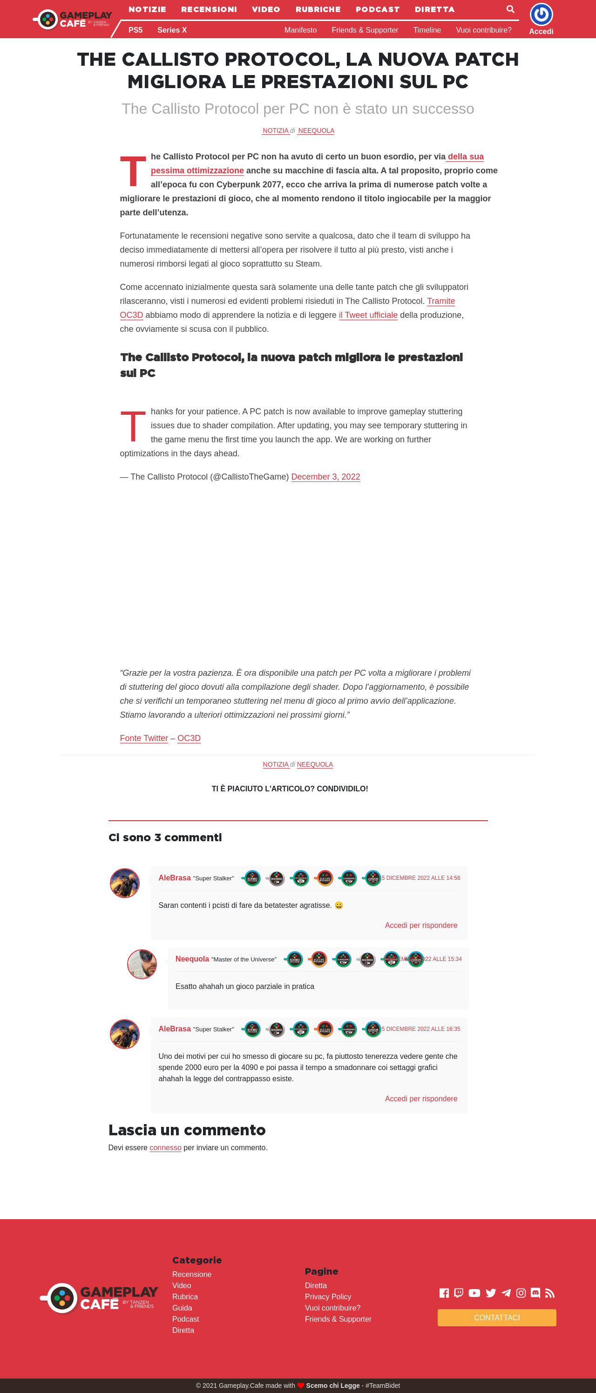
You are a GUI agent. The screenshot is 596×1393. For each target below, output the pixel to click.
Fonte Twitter (144, 738)
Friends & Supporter (365, 30)
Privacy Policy (328, 1297)
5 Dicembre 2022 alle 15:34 (422, 959)
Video (266, 9)
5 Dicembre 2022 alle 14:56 (421, 878)
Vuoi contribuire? (484, 30)
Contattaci (497, 1318)
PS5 (135, 30)
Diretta (435, 9)
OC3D (189, 738)
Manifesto (300, 30)
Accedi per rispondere (421, 925)
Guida (182, 1308)
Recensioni (209, 9)
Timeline (427, 30)
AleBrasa (174, 878)
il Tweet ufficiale (368, 315)
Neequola (316, 130)
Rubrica (185, 1297)
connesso (165, 1148)
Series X (172, 30)
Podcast (378, 9)
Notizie (147, 9)
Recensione (192, 1274)
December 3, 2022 (325, 476)
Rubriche (318, 9)
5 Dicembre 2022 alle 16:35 (421, 1029)
